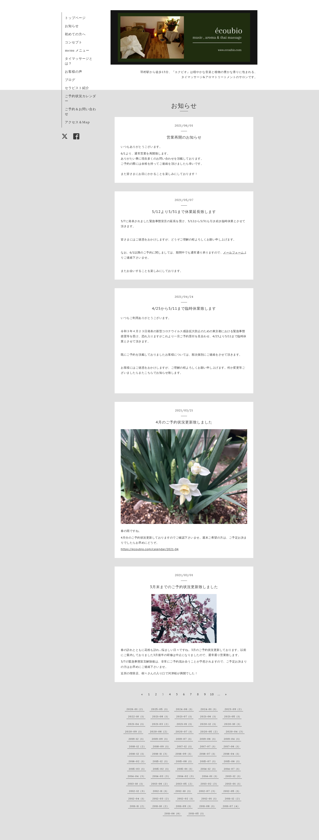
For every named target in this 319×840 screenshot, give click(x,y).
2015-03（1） (137, 768)
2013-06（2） (160, 783)
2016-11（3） (160, 753)
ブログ (70, 80)
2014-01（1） (210, 776)
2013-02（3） (209, 783)
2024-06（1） (185, 709)
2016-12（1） (137, 753)
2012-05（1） (232, 791)
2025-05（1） (160, 709)
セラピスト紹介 (77, 88)
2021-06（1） (208, 716)
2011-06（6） (173, 813)
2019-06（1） (208, 738)
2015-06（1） (232, 761)
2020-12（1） (208, 723)
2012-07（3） (208, 791)
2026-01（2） (135, 709)
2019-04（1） (232, 738)
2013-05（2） (185, 783)
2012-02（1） (186, 798)
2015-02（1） (161, 768)
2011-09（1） (184, 806)
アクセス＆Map (77, 122)
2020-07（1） (185, 731)
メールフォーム (233, 252)
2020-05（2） (209, 731)
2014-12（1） (208, 768)
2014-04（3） (137, 776)
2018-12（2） (137, 746)
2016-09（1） (184, 753)
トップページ (75, 18)
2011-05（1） (196, 813)
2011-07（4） (231, 806)
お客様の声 (73, 71)
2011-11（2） (138, 806)
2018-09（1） (161, 746)
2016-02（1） (137, 761)
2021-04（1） (136, 723)
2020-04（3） (235, 731)
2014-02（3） (186, 776)
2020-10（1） (233, 723)
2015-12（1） (161, 761)
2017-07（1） (208, 746)
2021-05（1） (232, 716)
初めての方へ (75, 34)
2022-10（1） (136, 716)
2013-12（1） (233, 776)
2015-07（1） (208, 761)
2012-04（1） (137, 798)
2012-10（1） (183, 791)
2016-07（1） (208, 753)
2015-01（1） (185, 768)
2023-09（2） (234, 709)
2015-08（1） (184, 761)
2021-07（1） (184, 716)
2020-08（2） (159, 731)
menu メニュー (79, 50)
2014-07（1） (232, 768)
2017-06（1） (232, 746)
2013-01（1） (233, 783)
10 (212, 694)
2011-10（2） (160, 806)
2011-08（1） (207, 806)
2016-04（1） (232, 753)
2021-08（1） (160, 716)
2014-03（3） (161, 776)
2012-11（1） (161, 791)
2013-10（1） (136, 783)
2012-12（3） (137, 791)
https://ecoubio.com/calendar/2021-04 (149, 549)
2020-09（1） (134, 731)
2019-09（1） (160, 738)
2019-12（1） (136, 738)
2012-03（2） (161, 798)
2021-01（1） (185, 723)
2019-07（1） (184, 738)
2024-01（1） (209, 709)
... (219, 694)
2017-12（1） (185, 746)
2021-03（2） (161, 723)
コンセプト (73, 42)
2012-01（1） (209, 798)
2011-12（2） (233, 798)
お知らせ (72, 26)
